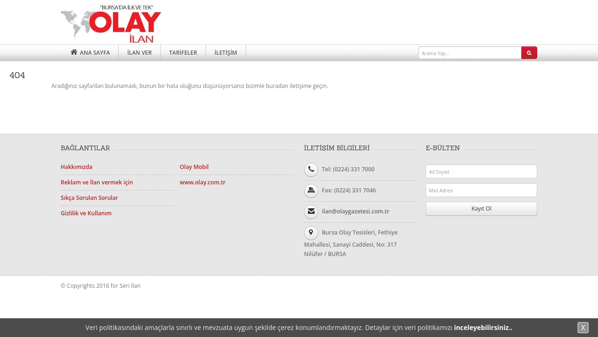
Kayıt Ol (481, 208)
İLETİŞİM (225, 53)
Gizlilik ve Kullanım (86, 213)
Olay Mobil (194, 167)
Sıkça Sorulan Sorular (89, 198)
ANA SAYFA (89, 53)
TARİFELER (183, 53)
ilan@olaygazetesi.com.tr (355, 211)
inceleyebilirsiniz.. (483, 327)
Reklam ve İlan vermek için (97, 182)
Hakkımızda (77, 167)
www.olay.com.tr (203, 182)
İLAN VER (139, 53)
